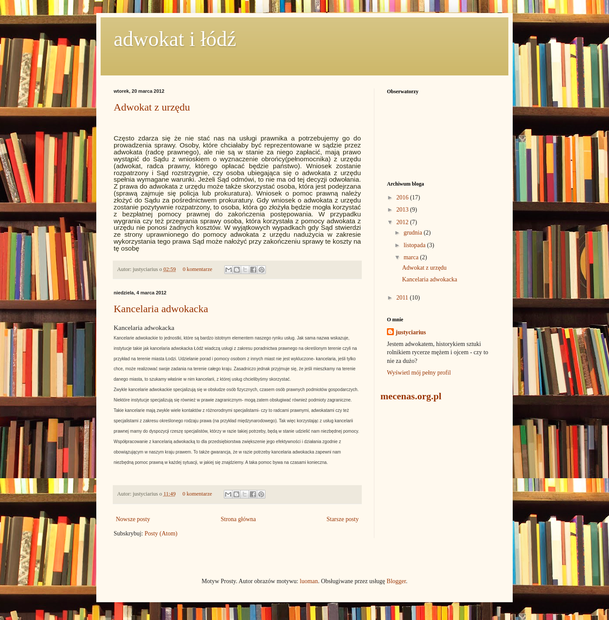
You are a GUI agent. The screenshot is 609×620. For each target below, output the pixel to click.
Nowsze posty (133, 519)
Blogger (396, 581)
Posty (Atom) (160, 533)
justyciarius (411, 332)
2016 (403, 197)
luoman (309, 581)
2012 (403, 222)
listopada (415, 245)
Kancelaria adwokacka (161, 308)
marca (411, 257)
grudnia (413, 232)
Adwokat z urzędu (152, 107)
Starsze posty (343, 519)
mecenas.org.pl (411, 396)
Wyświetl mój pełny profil (419, 372)
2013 (403, 209)
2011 (403, 297)
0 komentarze (197, 269)
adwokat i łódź (175, 38)
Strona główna (238, 519)
